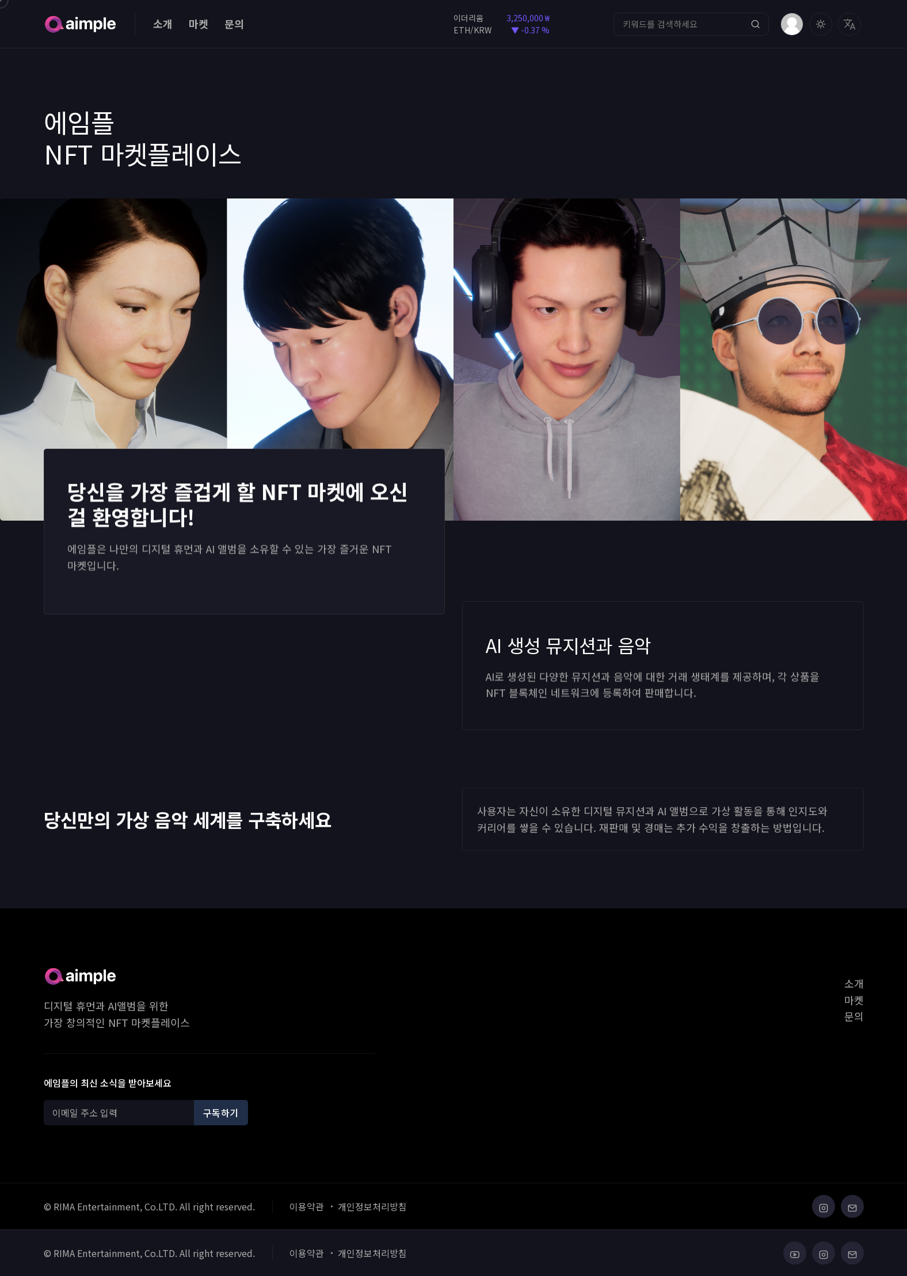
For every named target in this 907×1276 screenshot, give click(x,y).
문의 (234, 23)
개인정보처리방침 (372, 1206)
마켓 (198, 23)
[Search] (691, 24)
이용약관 (306, 1206)
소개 (163, 23)
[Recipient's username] (120, 1112)
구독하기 (221, 1113)
